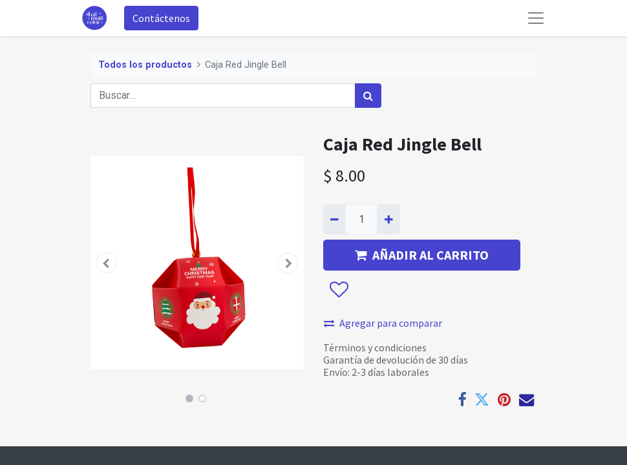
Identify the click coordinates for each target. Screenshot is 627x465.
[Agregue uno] (388, 219)
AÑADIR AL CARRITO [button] (422, 255)
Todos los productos (145, 64)
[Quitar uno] (334, 219)
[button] (106, 262)
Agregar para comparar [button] (383, 322)
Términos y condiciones (375, 347)
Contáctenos (161, 18)
